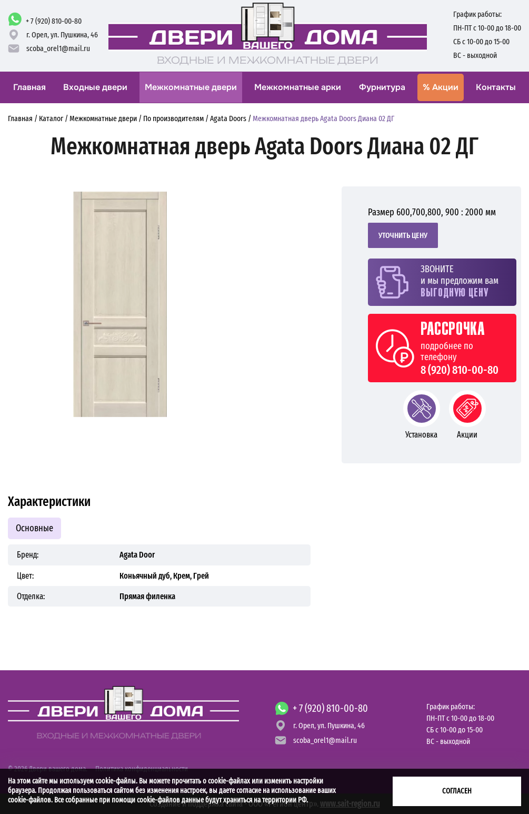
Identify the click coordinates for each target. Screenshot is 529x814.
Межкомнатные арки (297, 87)
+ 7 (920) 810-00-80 (54, 21)
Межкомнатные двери (191, 87)
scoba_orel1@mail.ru (58, 48)
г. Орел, (62, 34)
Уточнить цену (402, 235)
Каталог (51, 118)
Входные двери (95, 87)
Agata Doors (228, 118)
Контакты (496, 87)
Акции (440, 87)
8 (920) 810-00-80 (459, 370)
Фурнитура (382, 87)
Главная (29, 87)
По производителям (173, 118)
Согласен (457, 791)
